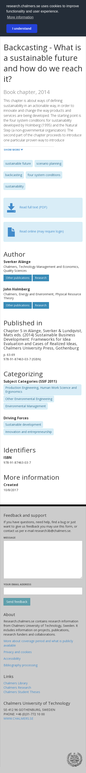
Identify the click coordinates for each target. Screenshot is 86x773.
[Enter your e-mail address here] (43, 591)
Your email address (17, 584)
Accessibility (12, 658)
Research (41, 278)
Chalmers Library (16, 683)
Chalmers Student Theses (22, 692)
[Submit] (17, 601)
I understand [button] (21, 28)
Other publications (17, 278)
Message (9, 537)
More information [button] (20, 17)
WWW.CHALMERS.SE (18, 718)
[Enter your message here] (43, 560)
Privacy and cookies (18, 652)
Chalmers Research (17, 687)
